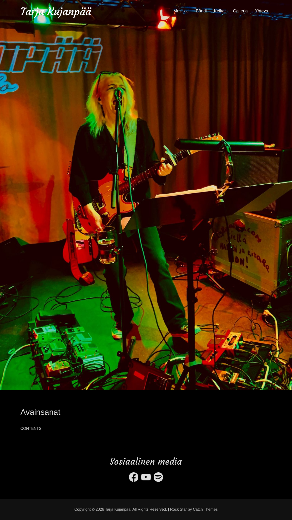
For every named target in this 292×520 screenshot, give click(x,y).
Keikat (220, 11)
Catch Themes (205, 509)
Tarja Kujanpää (55, 11)
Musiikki (181, 11)
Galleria (240, 11)
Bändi (201, 11)
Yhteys (261, 11)
